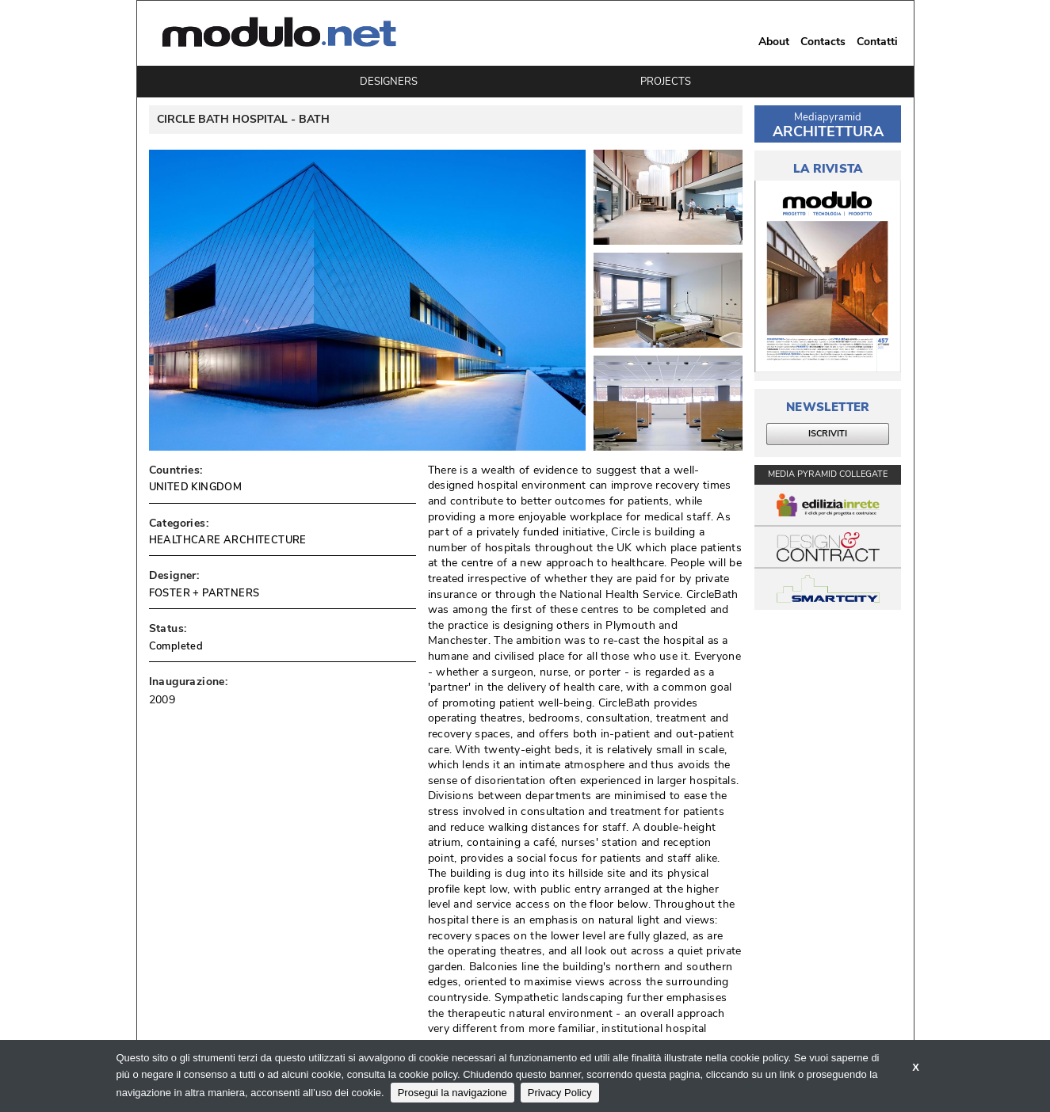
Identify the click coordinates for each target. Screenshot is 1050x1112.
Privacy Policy (560, 1093)
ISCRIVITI (827, 434)
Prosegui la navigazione (452, 1093)
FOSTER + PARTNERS (204, 593)
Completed (176, 646)
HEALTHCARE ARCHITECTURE (228, 540)
